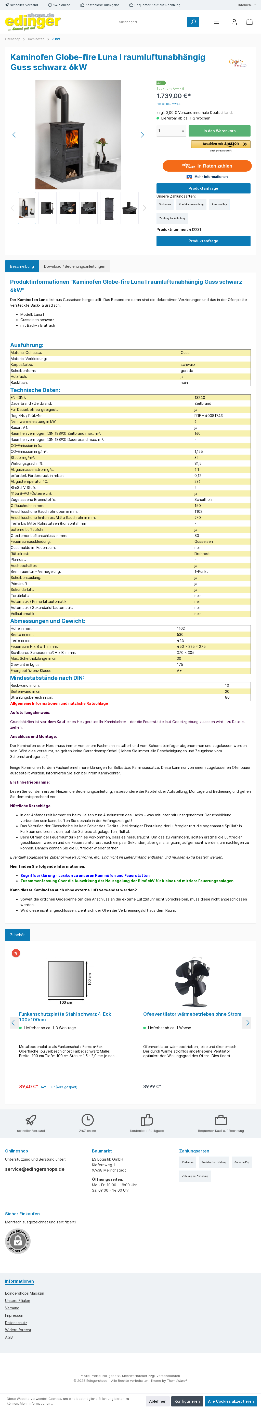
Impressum (14, 1315)
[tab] (22, 266)
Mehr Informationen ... (37, 1403)
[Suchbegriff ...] (129, 22)
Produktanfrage (203, 188)
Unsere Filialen (17, 1300)
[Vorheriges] (14, 135)
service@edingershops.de (34, 1169)
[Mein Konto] (234, 22)
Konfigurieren (187, 1401)
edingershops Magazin (24, 1293)
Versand (12, 1308)
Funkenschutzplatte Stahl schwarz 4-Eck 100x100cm (65, 1016)
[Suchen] (193, 22)
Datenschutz (16, 1323)
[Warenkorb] (249, 22)
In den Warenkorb (220, 131)
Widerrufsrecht (18, 1330)
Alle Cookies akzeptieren (231, 1401)
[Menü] (216, 22)
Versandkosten (168, 1376)
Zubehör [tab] (17, 935)
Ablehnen (157, 1401)
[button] (221, 146)
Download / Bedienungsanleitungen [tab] (74, 266)
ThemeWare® (177, 1381)
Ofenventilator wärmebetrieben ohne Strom (192, 1014)
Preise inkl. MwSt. (168, 104)
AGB (9, 1337)
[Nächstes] (142, 135)
